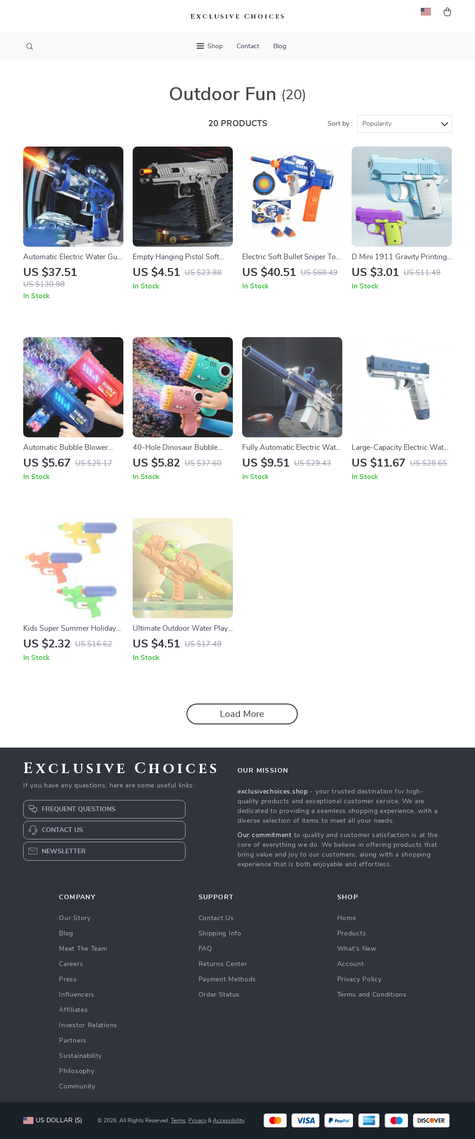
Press (68, 979)
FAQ (205, 949)
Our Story (74, 918)
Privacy (197, 1120)
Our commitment (265, 835)
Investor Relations (88, 1025)
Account (350, 964)
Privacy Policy (359, 979)
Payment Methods (228, 979)
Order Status (219, 995)
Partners (73, 1040)
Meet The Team (83, 949)
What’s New (357, 949)
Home (346, 918)
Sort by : (340, 124)
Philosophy (76, 1071)
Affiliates (73, 1010)
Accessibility (228, 1120)
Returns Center (223, 964)
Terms (178, 1120)
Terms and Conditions (372, 995)
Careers (71, 964)
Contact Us (216, 918)
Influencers (77, 995)
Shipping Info (220, 933)
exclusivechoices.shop (273, 791)
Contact (248, 46)
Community (77, 1086)
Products (351, 933)
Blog (279, 46)
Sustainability (80, 1056)
